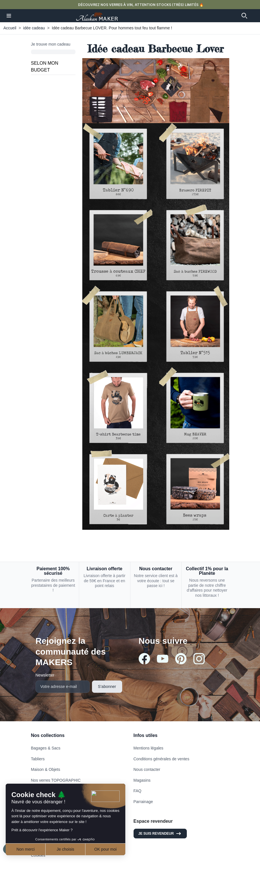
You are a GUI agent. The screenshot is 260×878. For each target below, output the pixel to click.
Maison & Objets (45, 769)
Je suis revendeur (160, 833)
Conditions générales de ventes (161, 759)
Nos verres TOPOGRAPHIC (56, 780)
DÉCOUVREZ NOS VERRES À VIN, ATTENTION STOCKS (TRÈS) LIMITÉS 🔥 (141, 5)
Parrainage (143, 801)
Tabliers (38, 759)
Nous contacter (147, 769)
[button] (8, 15)
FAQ (138, 791)
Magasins (142, 780)
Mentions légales (148, 748)
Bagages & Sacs (46, 748)
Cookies (38, 855)
